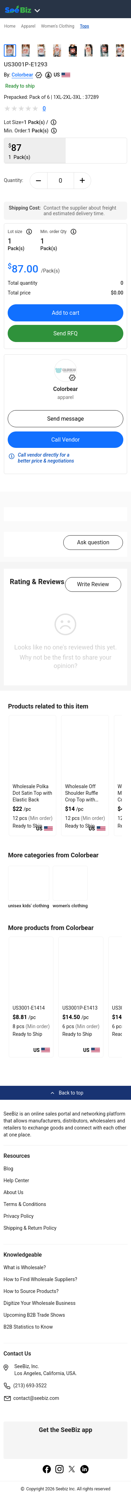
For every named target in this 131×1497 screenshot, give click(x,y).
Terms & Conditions (24, 1204)
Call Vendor (65, 439)
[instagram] (59, 1470)
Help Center (16, 1180)
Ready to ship (20, 86)
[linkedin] (84, 1470)
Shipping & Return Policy (30, 1228)
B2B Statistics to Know (28, 1327)
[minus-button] (38, 181)
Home (9, 26)
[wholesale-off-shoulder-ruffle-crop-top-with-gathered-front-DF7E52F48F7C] (84, 748)
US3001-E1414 (29, 1008)
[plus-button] (82, 181)
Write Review (93, 584)
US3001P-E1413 (79, 1008)
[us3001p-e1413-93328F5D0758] (81, 970)
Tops (84, 26)
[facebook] (47, 1470)
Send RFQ (65, 333)
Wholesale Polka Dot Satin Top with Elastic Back (32, 793)
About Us (13, 1192)
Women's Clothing (57, 26)
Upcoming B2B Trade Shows (34, 1315)
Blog (8, 1168)
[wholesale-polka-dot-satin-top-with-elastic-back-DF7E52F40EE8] (32, 748)
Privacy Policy (18, 1216)
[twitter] (72, 1470)
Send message (65, 418)
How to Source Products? (31, 1291)
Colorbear (22, 75)
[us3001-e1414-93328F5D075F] (31, 970)
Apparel (28, 26)
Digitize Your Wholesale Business (39, 1303)
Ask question (93, 542)
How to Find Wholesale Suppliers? (40, 1279)
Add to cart (65, 313)
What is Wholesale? (24, 1267)
